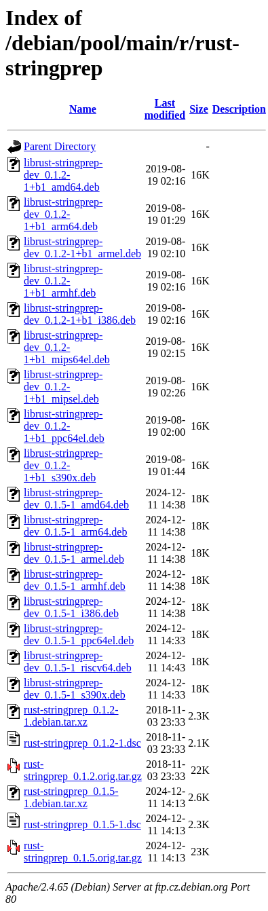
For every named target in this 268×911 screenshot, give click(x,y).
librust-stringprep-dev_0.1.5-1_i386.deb (71, 607)
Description (239, 109)
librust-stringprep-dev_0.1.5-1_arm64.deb (75, 526)
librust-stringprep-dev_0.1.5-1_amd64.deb (76, 498)
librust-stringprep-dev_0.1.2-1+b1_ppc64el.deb (64, 426)
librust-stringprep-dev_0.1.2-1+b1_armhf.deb (63, 281)
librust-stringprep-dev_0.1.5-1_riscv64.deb (78, 661)
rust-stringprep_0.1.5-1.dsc (82, 824)
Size (198, 109)
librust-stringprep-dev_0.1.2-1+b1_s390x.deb (63, 465)
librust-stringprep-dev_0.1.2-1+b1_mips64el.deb (67, 347)
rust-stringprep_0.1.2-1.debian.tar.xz (71, 716)
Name (82, 109)
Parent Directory (60, 146)
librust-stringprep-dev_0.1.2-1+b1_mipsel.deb (63, 387)
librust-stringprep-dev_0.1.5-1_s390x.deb (75, 689)
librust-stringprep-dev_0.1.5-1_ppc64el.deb (79, 634)
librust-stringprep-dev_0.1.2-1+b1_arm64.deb (63, 214)
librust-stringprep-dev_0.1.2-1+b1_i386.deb (80, 314)
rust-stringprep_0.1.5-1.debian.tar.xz (71, 797)
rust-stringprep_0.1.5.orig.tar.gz (83, 851)
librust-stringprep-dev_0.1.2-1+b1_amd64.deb (63, 175)
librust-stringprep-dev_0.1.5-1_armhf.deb (75, 580)
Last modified (165, 109)
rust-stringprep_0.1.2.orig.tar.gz (83, 770)
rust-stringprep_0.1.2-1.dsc (82, 743)
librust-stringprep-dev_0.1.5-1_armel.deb (74, 553)
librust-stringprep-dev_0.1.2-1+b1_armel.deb (82, 247)
